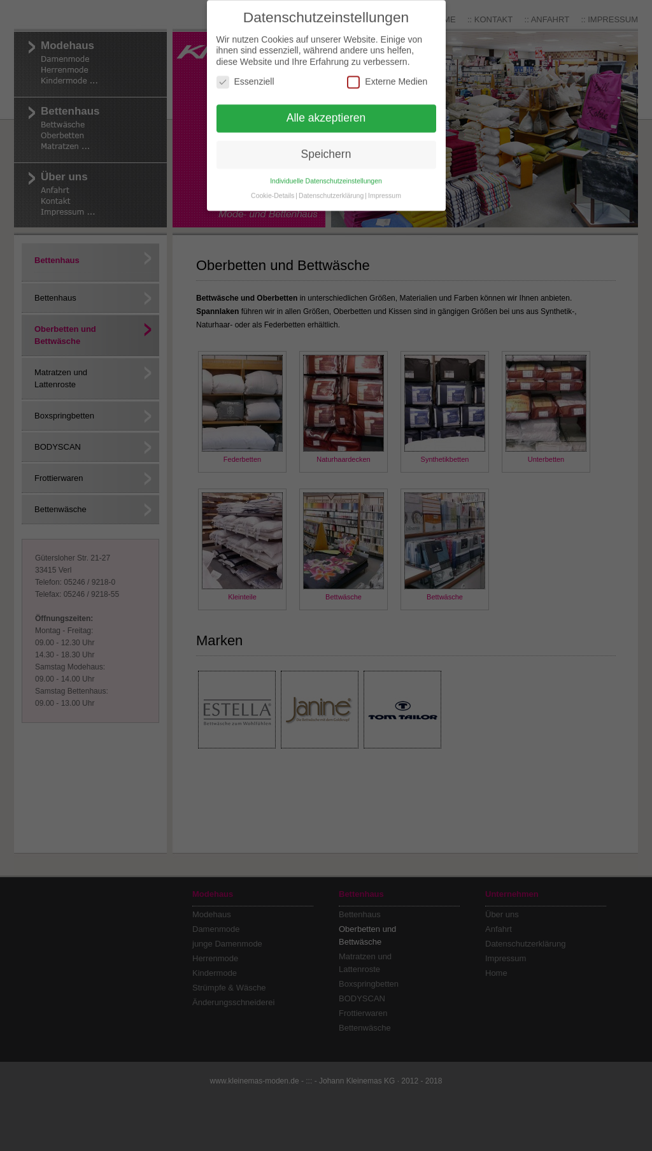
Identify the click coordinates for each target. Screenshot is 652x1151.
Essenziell (245, 68)
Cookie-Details (272, 181)
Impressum (384, 181)
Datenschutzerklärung (331, 181)
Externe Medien (387, 68)
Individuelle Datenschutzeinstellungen (326, 167)
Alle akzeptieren (326, 103)
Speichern (326, 140)
